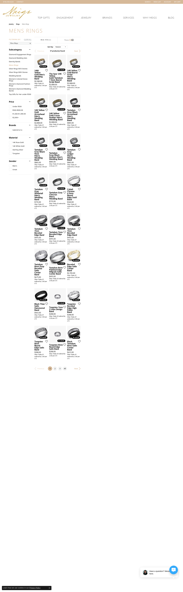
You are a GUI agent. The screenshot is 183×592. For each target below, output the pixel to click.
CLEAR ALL (27, 39)
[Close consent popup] (49, 588)
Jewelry (86, 17)
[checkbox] (15, 106)
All (112, 529)
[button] (147, 2)
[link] (8, 2)
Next (170, 51)
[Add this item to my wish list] (78, 102)
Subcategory (15, 50)
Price (11, 102)
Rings (18, 24)
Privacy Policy (34, 588)
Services (128, 17)
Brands (107, 17)
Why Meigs (150, 17)
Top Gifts (44, 17)
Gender (12, 161)
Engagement (65, 17)
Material (13, 138)
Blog (171, 17)
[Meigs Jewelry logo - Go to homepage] (17, 12)
